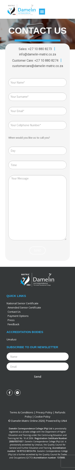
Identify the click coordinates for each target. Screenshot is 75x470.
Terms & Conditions (21, 412)
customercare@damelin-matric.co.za (37, 66)
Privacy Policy (44, 412)
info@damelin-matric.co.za (37, 54)
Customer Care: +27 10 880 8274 (35, 60)
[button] (42, 12)
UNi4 (64, 421)
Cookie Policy (42, 416)
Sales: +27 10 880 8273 (35, 49)
